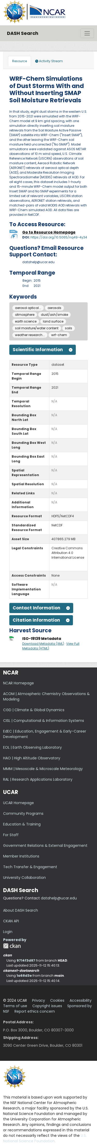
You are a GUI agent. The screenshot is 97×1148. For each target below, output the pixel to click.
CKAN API (11, 921)
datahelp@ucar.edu (59, 898)
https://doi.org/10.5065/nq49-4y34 (59, 237)
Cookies (57, 1000)
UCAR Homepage (18, 802)
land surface (53, 321)
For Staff (11, 834)
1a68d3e (24, 975)
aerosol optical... (28, 308)
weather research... (30, 335)
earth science (25, 321)
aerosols (54, 308)
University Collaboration (24, 877)
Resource (19, 61)
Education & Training (22, 824)
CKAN (12, 946)
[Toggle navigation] (87, 33)
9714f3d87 (26, 960)
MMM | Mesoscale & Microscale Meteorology (43, 768)
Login (7, 931)
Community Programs (23, 813)
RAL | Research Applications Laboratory (37, 779)
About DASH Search (20, 910)
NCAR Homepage (18, 683)
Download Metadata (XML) (43, 643)
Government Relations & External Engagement (45, 845)
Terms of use (15, 1005)
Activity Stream (49, 61)
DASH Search (22, 33)
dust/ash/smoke (54, 314)
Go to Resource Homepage (49, 232)
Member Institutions (21, 856)
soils (68, 328)
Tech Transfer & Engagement (30, 866)
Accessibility (81, 1000)
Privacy (38, 1000)
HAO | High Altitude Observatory (31, 758)
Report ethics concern (34, 1011)
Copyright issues (47, 1005)
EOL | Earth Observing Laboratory (32, 747)
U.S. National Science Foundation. (45, 1138)
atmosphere (24, 314)
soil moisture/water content (36, 328)
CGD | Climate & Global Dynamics (33, 709)
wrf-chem (59, 335)
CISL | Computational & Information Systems (43, 720)
